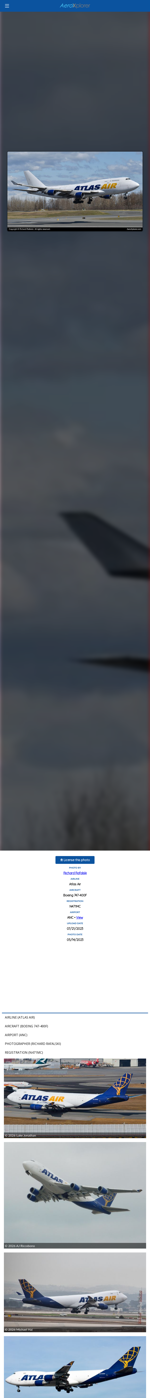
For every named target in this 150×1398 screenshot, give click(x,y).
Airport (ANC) (16, 1035)
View (79, 917)
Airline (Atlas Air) (20, 1017)
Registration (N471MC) (24, 1052)
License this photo (75, 860)
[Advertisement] (75, 977)
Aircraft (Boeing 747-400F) (26, 1026)
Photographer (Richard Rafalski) (33, 1044)
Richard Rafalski (75, 873)
